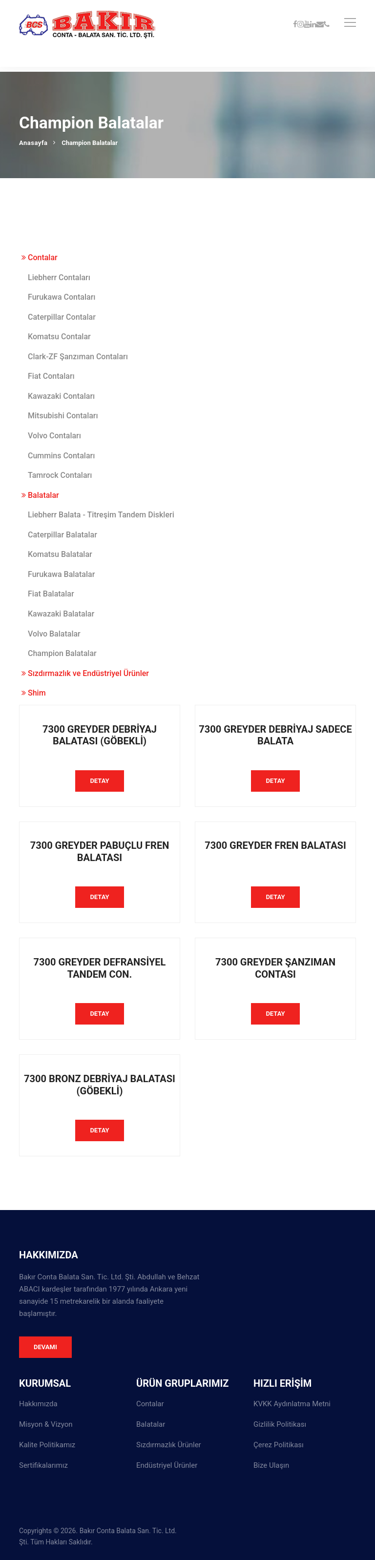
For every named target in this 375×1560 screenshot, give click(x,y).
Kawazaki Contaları (61, 396)
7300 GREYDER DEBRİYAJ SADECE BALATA (275, 735)
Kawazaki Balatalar (61, 613)
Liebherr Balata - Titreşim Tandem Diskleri (101, 514)
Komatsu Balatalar (60, 554)
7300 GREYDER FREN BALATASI (275, 845)
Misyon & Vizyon (46, 1424)
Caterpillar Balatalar (62, 534)
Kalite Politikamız (47, 1444)
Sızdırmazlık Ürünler (168, 1444)
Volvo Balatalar (54, 633)
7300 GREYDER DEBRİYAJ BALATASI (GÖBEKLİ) (99, 735)
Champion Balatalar (62, 653)
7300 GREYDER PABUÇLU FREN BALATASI (99, 851)
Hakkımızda (38, 1403)
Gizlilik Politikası (279, 1424)
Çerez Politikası (278, 1444)
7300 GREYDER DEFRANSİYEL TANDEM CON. (100, 968)
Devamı (45, 1347)
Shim (33, 693)
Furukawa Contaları (61, 297)
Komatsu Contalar (59, 336)
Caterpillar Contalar (62, 317)
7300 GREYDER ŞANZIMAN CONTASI (275, 968)
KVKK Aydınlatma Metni (292, 1403)
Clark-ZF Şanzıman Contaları (78, 356)
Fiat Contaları (51, 376)
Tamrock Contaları (60, 475)
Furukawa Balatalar (61, 574)
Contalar (39, 257)
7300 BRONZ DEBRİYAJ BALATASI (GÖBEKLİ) (99, 1085)
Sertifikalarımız (43, 1465)
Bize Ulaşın (271, 1465)
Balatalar (40, 495)
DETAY (99, 780)
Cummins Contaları (61, 455)
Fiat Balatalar (51, 593)
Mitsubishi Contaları (63, 415)
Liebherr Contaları (59, 277)
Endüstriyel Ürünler (166, 1465)
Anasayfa (33, 142)
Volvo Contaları (54, 435)
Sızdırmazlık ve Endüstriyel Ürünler (85, 673)
